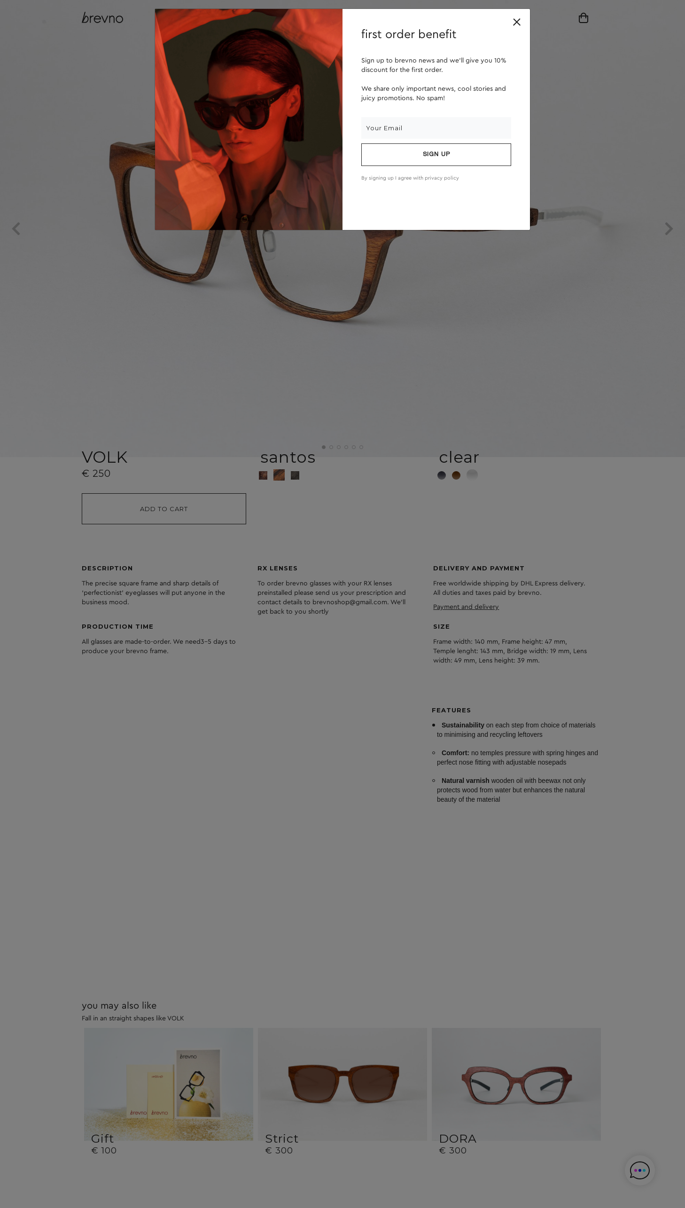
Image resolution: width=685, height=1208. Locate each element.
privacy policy (442, 178)
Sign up (436, 155)
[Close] (516, 22)
